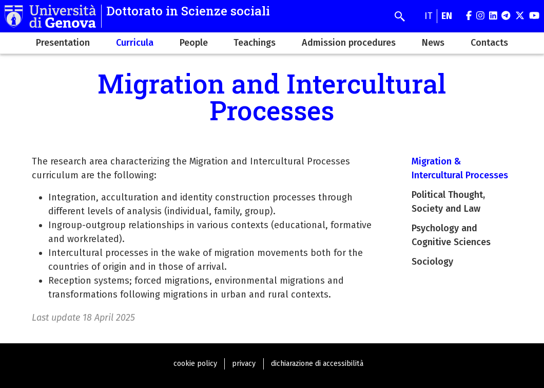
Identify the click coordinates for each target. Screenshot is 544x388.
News (433, 42)
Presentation (63, 42)
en (446, 16)
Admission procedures (349, 42)
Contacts (489, 42)
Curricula (134, 42)
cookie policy (195, 363)
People (194, 42)
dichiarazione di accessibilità (317, 363)
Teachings (255, 42)
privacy (244, 363)
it (428, 16)
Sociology (432, 261)
